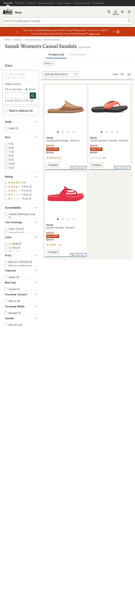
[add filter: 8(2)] (7, 155)
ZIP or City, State (13, 89)
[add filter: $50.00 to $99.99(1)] (16, 279)
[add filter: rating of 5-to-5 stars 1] (18, 183)
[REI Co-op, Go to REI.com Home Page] (7, 12)
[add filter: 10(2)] (7, 163)
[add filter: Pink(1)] (10, 256)
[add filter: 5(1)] (7, 143)
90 (129, 74)
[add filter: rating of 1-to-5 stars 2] (18, 199)
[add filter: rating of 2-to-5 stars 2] (18, 195)
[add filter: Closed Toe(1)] (12, 236)
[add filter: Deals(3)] (9, 128)
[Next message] (113, 31)
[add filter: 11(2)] (7, 167)
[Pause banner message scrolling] (117, 31)
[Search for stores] (33, 95)
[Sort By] (60, 74)
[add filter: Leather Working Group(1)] (19, 214)
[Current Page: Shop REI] (8, 3)
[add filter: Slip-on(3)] (10, 326)
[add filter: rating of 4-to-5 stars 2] (18, 187)
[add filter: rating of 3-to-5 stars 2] (18, 191)
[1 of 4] (57, 132)
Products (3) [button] (56, 54)
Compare (53, 165)
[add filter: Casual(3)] (10, 310)
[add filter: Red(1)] (10, 260)
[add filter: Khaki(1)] (11, 252)
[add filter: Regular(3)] (10, 341)
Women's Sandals (52, 40)
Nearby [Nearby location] (30, 89)
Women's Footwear (33, 40)
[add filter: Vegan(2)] (9, 295)
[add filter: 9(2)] (7, 159)
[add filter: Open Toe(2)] (12, 232)
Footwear (17, 40)
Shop (18, 12)
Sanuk (7, 40)
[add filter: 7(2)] (7, 151)
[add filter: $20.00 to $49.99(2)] (16, 275)
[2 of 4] (63, 132)
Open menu (129, 12)
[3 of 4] (68, 132)
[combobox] (67, 20)
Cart (122, 12)
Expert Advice (77, 54)
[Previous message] (17, 31)
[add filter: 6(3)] (7, 147)
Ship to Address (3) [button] (19, 110)
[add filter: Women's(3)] (11, 356)
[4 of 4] (73, 132)
